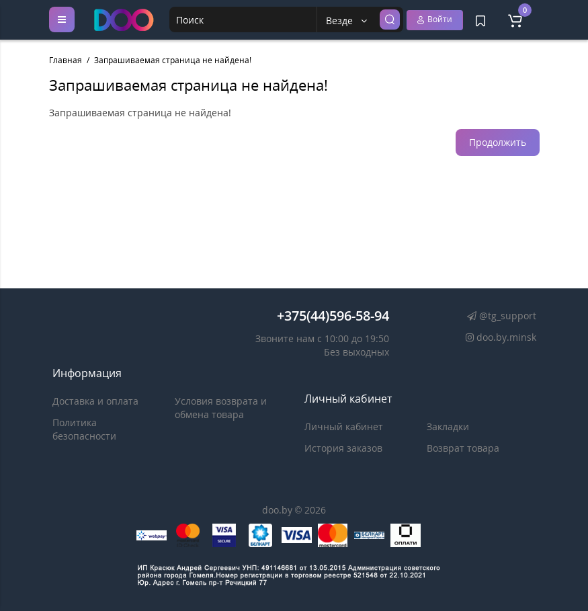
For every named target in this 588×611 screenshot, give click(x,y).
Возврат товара (463, 448)
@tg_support (499, 315)
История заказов (343, 448)
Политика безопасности (84, 429)
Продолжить (497, 142)
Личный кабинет (343, 426)
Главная (65, 60)
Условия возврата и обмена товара (221, 408)
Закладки (448, 426)
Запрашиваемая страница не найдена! (172, 60)
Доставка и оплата (95, 401)
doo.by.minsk (498, 337)
